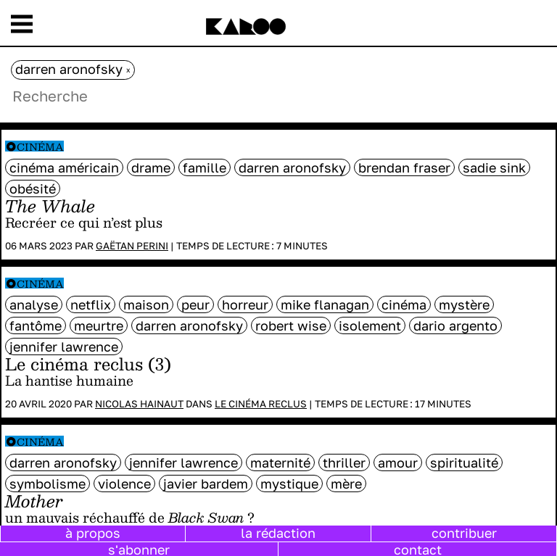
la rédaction (278, 533)
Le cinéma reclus (261, 404)
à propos (92, 533)
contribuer (464, 533)
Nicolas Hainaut (139, 404)
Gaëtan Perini (132, 246)
